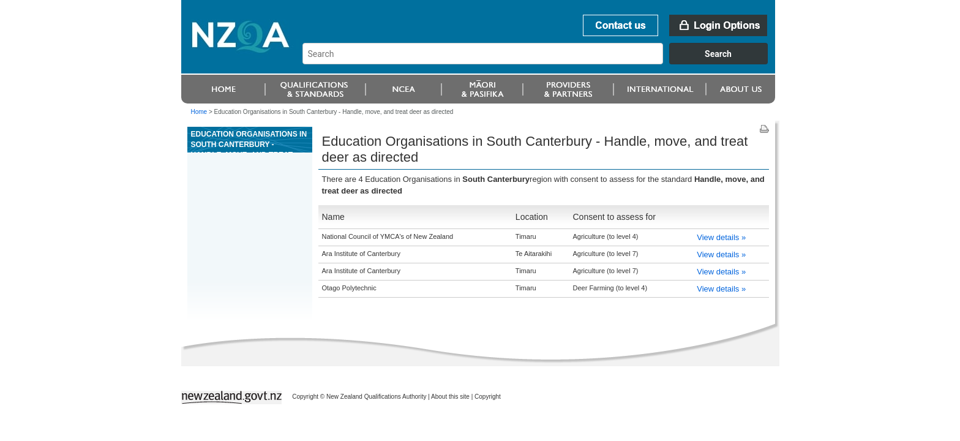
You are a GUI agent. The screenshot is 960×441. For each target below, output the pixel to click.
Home (199, 111)
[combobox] (541, 61)
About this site (450, 396)
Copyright (487, 396)
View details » (721, 237)
